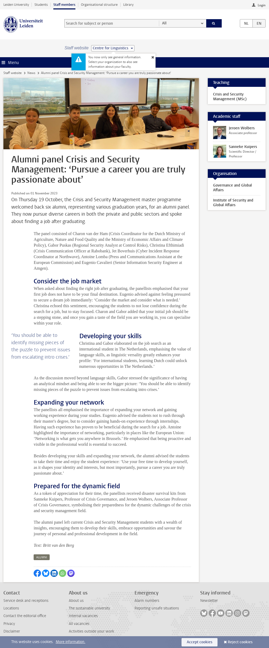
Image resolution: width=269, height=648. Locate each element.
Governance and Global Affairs (232, 188)
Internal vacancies (83, 615)
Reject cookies (240, 642)
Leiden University (16, 4)
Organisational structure (99, 4)
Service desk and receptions (25, 600)
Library (128, 4)
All (164, 23)
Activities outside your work (91, 631)
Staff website (12, 73)
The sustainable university (89, 608)
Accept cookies (199, 642)
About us (76, 600)
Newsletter (209, 600)
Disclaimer (11, 631)
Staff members (64, 4)
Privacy (9, 623)
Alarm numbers (146, 600)
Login (262, 5)
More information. (70, 641)
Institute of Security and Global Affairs (233, 203)
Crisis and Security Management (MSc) (230, 97)
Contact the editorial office (24, 615)
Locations (11, 608)
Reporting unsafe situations (156, 608)
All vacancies (79, 623)
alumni (41, 557)
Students (41, 4)
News (31, 73)
